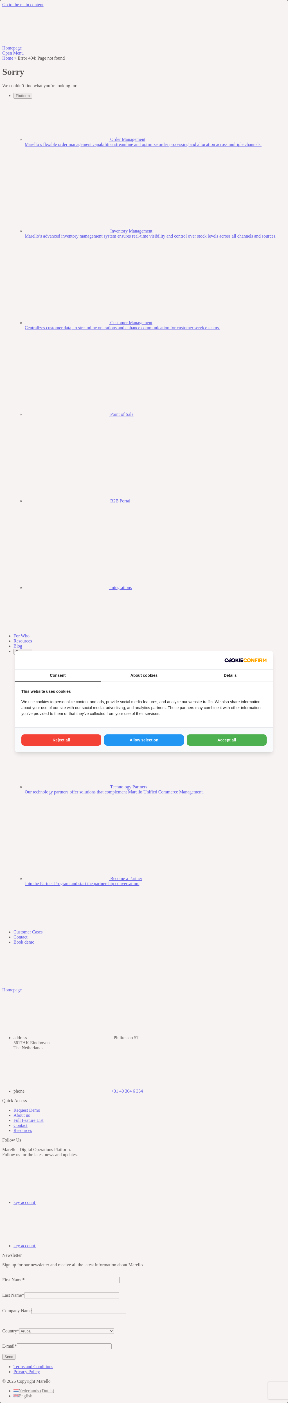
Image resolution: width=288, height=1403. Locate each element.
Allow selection (144, 740)
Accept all (226, 740)
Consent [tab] (58, 675)
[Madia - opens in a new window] (245, 660)
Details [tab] (230, 675)
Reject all (61, 740)
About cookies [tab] (144, 675)
